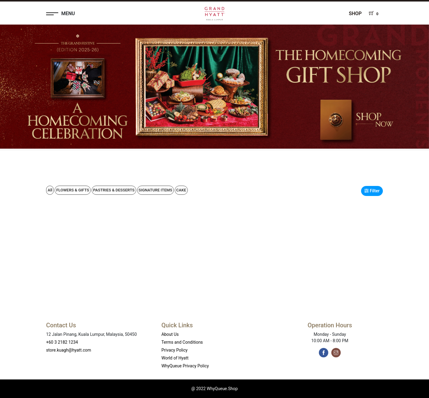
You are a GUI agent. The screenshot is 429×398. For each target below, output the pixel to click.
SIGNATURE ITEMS (155, 190)
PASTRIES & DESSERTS (114, 190)
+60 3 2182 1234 (62, 342)
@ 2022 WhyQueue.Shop (214, 388)
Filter (372, 190)
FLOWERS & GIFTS (72, 190)
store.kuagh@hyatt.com (68, 350)
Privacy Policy (174, 350)
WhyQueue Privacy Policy (185, 365)
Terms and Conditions (182, 342)
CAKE (181, 190)
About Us (170, 334)
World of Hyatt (174, 358)
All (50, 190)
